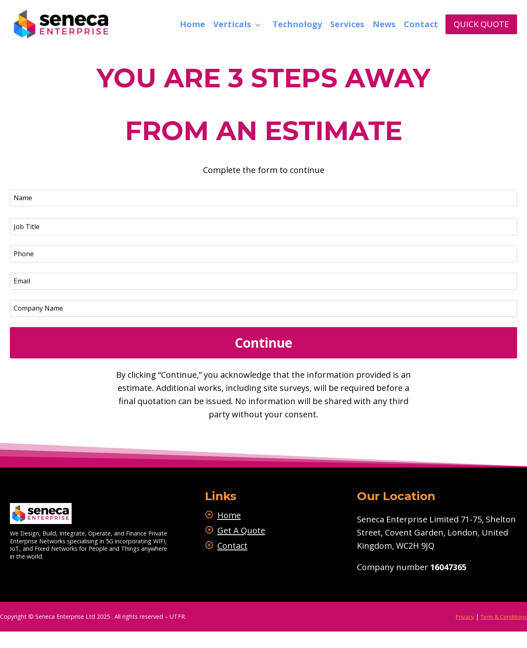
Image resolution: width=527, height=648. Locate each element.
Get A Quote (252, 530)
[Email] (263, 281)
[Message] (263, 308)
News (384, 24)
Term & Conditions (501, 617)
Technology (297, 24)
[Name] (263, 198)
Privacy (459, 617)
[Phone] (263, 254)
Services (347, 24)
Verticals (232, 24)
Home (192, 24)
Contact (421, 24)
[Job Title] (263, 226)
